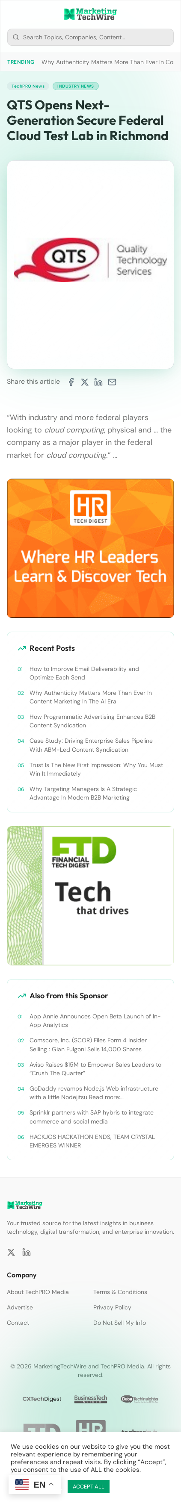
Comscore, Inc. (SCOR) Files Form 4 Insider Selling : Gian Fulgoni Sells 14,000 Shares (88, 1044)
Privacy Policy (112, 1307)
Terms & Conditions (120, 1292)
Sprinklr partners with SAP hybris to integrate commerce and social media (92, 1117)
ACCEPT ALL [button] (88, 1486)
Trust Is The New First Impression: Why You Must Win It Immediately (96, 769)
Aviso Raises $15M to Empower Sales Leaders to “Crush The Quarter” (95, 1069)
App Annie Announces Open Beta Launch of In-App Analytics (95, 1020)
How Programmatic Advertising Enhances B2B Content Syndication (92, 721)
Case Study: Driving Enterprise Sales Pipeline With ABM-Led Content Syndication (91, 745)
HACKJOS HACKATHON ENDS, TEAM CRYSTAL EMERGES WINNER (92, 1141)
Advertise (20, 1307)
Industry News (75, 86)
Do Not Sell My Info (119, 1323)
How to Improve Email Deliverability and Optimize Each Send (84, 673)
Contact (18, 1323)
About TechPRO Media (38, 1292)
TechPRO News (28, 86)
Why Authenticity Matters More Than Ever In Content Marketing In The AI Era (91, 697)
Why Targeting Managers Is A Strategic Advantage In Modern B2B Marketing (83, 793)
